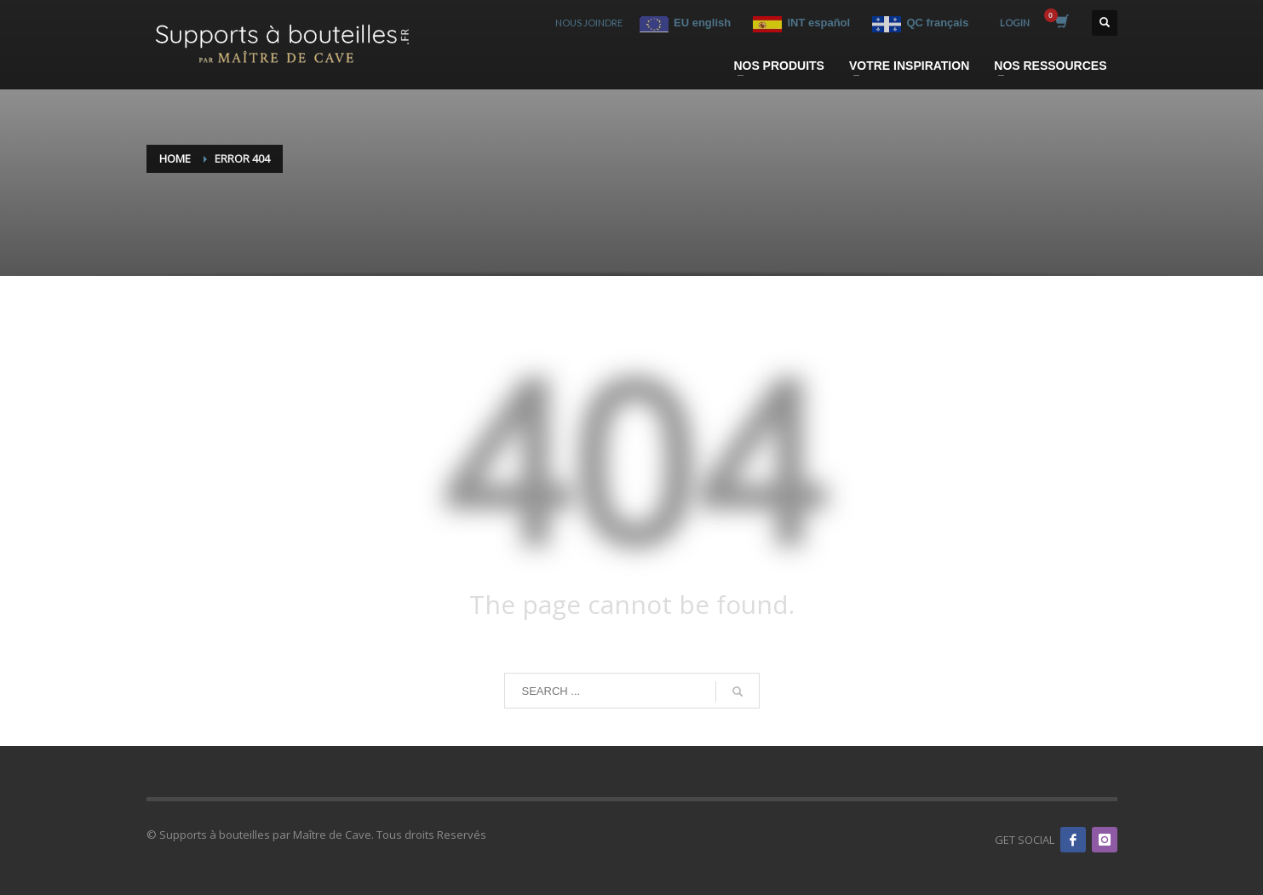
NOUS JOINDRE (589, 22)
